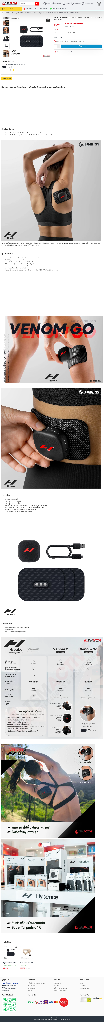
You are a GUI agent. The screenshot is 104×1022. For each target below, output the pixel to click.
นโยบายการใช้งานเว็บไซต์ (52, 1018)
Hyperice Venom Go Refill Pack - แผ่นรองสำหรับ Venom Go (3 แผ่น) (17, 64)
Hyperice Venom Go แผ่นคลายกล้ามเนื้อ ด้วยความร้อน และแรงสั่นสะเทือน (11, 963)
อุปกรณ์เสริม (19, 12)
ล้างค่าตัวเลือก (58, 38)
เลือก (55, 29)
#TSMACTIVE (9, 12)
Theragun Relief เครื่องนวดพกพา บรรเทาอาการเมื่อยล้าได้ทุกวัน (27, 963)
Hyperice (72, 26)
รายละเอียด (8, 78)
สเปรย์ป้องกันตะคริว (30, 12)
